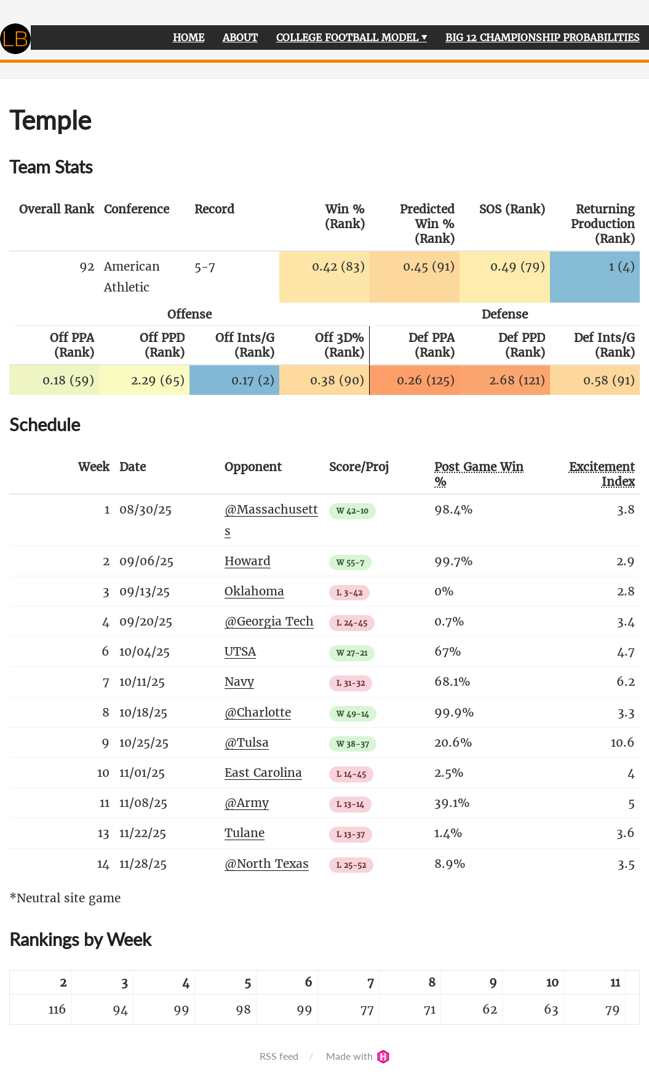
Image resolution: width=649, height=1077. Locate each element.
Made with (358, 1056)
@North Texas (267, 863)
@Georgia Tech (269, 621)
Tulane (245, 832)
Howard (248, 561)
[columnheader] (54, 224)
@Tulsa (247, 742)
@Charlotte (258, 712)
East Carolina (263, 772)
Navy (239, 681)
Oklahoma (254, 591)
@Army (247, 802)
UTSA (240, 651)
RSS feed (279, 1056)
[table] (324, 997)
